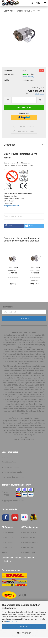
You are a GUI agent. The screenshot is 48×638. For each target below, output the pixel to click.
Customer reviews (13, 216)
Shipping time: (9, 74)
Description (9, 144)
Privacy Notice (11, 621)
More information (24, 633)
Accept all (24, 626)
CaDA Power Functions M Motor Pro (35, 270)
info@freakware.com (11, 206)
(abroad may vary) (28, 77)
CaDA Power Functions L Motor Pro (13, 270)
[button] (14, 226)
